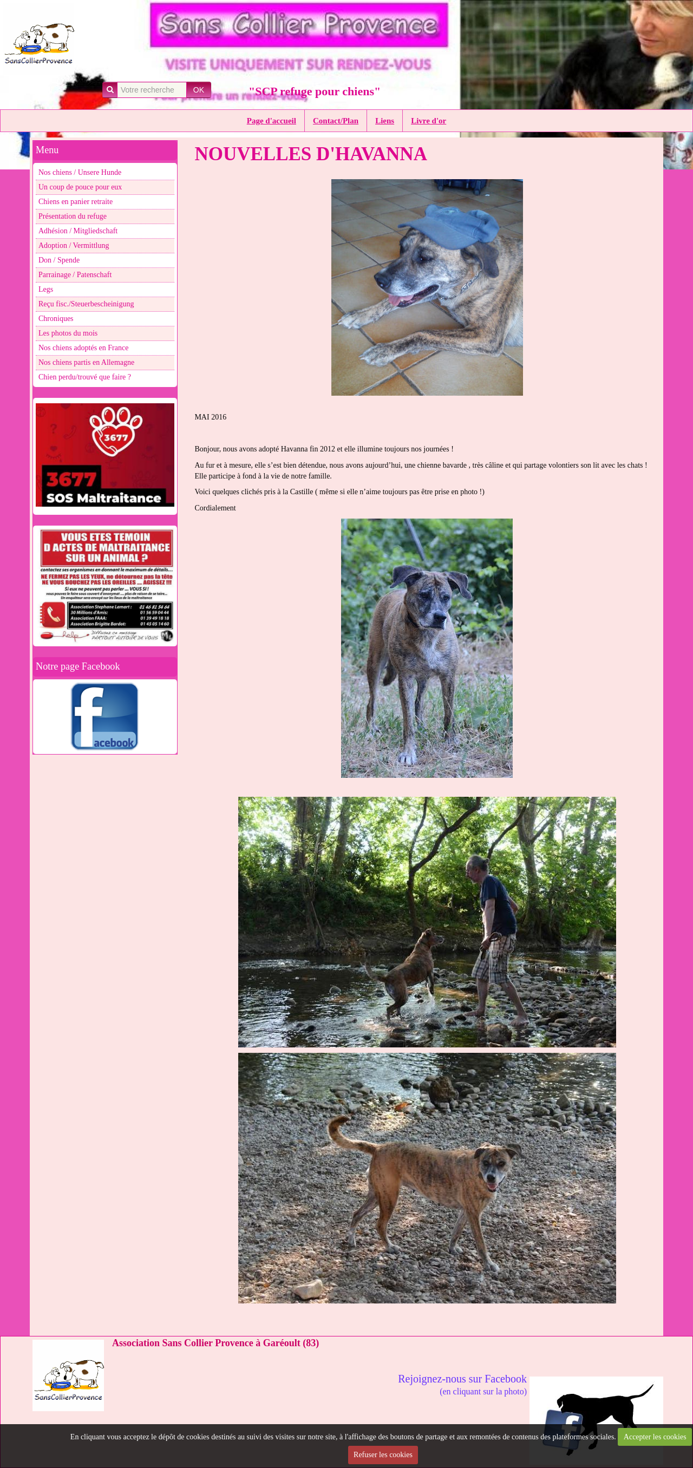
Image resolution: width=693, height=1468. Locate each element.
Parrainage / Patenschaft (75, 275)
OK (198, 90)
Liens (384, 120)
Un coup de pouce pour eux (80, 187)
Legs (45, 289)
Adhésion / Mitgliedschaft (77, 231)
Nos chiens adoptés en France (83, 348)
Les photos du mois (67, 333)
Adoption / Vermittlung (73, 245)
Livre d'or (428, 120)
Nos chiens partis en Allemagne (86, 362)
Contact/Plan (335, 120)
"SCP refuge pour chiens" (315, 91)
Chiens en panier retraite (75, 202)
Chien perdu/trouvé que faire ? (84, 377)
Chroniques (56, 318)
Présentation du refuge (72, 216)
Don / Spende (59, 260)
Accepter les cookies (655, 1437)
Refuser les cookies (383, 1455)
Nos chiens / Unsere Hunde (79, 172)
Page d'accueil (271, 120)
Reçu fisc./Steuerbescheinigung (86, 304)
